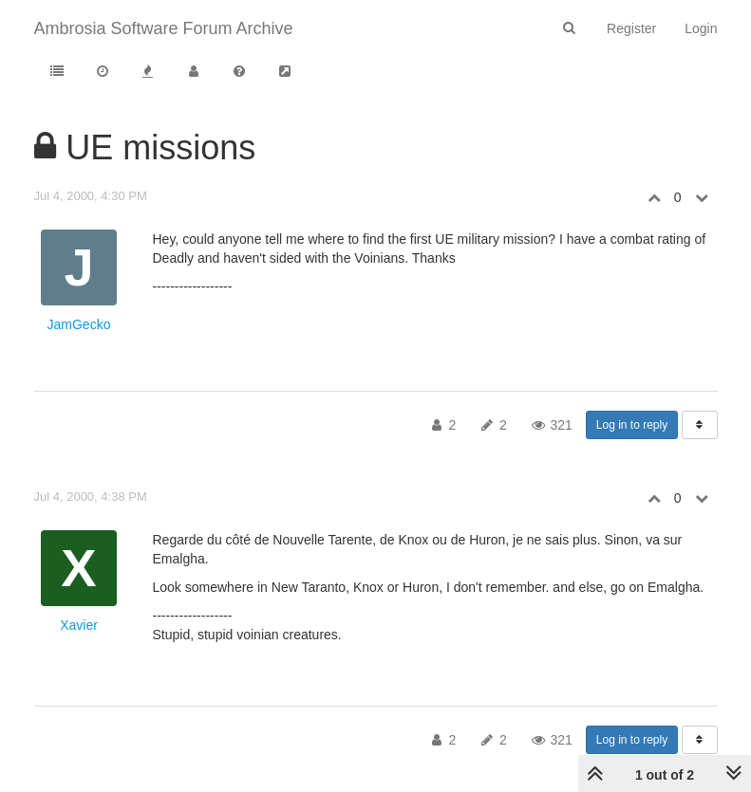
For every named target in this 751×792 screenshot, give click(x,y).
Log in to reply (631, 425)
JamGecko (79, 324)
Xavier (79, 625)
